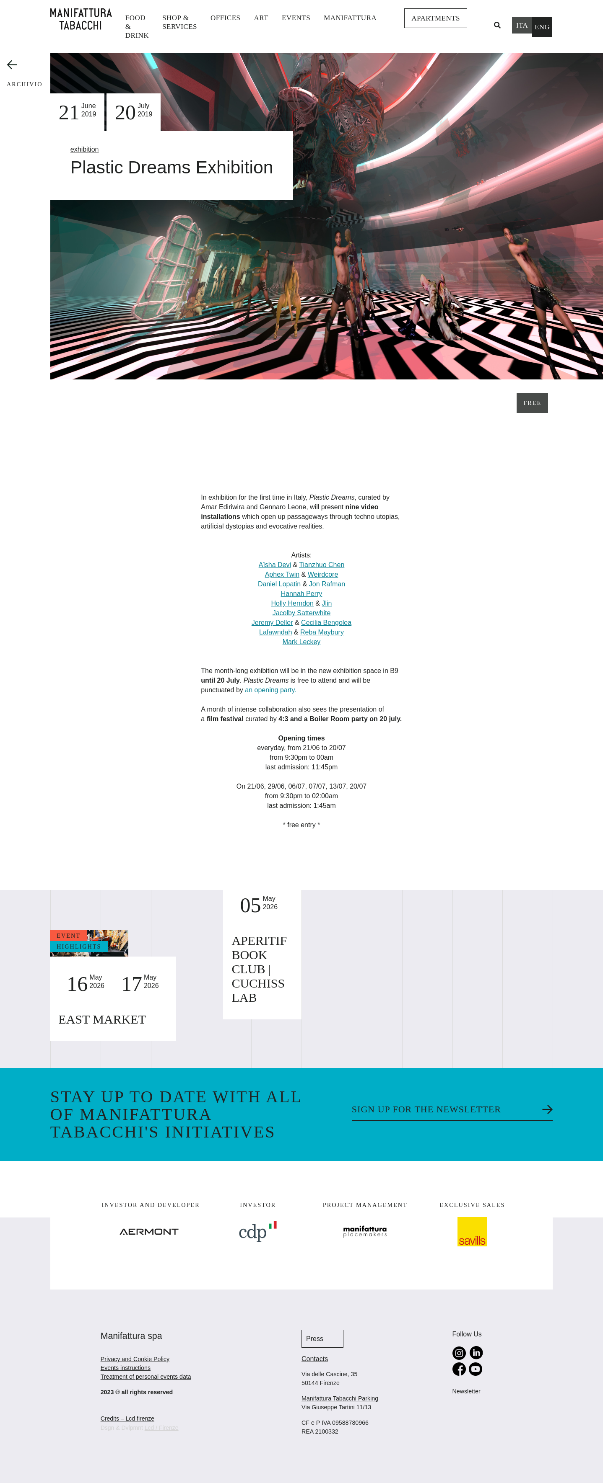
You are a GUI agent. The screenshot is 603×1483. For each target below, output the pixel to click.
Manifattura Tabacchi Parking (340, 1398)
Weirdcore (323, 574)
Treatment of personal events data (146, 1376)
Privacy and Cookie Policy (135, 1359)
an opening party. (270, 690)
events (296, 18)
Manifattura (350, 18)
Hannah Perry (301, 593)
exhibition (84, 149)
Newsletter (466, 1391)
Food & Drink (137, 26)
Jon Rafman (327, 584)
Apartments (435, 18)
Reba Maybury (322, 632)
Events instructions (126, 1367)
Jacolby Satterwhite (302, 612)
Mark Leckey (302, 641)
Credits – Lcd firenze (127, 1418)
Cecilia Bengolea (326, 622)
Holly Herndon (292, 603)
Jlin (327, 603)
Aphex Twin (282, 574)
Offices (226, 18)
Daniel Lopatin (279, 584)
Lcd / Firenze (162, 1427)
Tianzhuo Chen (321, 564)
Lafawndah (275, 632)
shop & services (179, 22)
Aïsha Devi (275, 564)
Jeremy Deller (272, 622)
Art (261, 18)
